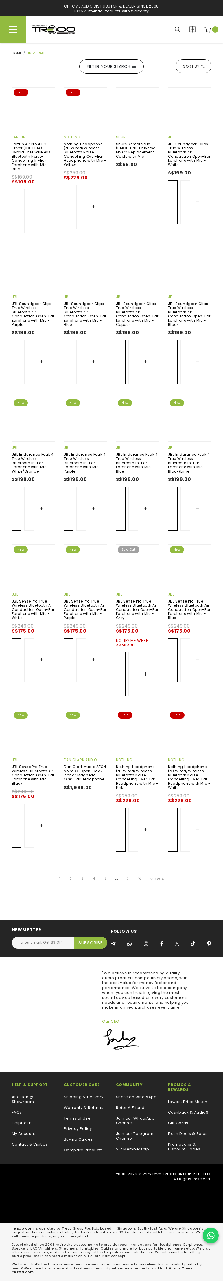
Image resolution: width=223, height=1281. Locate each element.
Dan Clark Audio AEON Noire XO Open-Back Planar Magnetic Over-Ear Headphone (85, 773)
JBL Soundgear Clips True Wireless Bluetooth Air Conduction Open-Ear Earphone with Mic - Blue (85, 314)
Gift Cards (178, 1123)
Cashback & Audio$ (188, 1112)
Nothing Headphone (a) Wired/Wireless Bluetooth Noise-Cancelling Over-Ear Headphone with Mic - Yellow (85, 154)
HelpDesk (21, 1123)
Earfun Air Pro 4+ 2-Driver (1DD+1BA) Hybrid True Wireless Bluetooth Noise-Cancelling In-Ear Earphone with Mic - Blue (31, 156)
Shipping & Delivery (84, 1097)
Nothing (72, 137)
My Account (24, 1133)
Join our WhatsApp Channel (135, 1121)
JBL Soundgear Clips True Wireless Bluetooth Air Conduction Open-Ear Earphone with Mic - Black (189, 314)
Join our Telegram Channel (135, 1136)
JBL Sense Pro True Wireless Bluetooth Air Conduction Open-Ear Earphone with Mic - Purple (85, 609)
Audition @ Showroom (23, 1100)
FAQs (17, 1112)
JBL (171, 137)
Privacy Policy (78, 1128)
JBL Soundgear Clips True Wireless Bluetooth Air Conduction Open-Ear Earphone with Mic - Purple (33, 314)
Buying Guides (78, 1139)
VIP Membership (132, 1149)
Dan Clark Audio (80, 759)
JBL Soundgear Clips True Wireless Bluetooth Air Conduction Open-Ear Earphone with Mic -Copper (137, 314)
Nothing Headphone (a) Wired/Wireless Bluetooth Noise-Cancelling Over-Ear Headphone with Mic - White (189, 777)
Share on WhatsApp (136, 1097)
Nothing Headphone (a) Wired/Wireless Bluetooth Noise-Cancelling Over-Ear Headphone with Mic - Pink (137, 777)
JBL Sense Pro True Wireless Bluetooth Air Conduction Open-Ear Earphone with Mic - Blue (189, 609)
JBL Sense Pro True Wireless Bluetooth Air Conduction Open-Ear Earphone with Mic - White (33, 609)
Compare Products (192, 29)
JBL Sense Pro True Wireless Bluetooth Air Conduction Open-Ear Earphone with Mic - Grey (137, 609)
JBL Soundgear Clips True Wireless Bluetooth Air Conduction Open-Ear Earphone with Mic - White (189, 154)
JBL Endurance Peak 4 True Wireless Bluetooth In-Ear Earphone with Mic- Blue (137, 463)
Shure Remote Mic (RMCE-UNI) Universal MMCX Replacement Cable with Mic (136, 150)
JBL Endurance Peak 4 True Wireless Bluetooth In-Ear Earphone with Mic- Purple (85, 463)
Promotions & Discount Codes (184, 1147)
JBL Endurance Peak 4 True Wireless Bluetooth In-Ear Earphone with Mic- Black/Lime (189, 463)
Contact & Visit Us (30, 1144)
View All (159, 879)
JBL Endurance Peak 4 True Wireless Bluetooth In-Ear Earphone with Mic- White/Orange (33, 463)
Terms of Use (77, 1118)
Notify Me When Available (132, 643)
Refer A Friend (130, 1107)
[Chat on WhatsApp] (211, 1235)
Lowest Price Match (187, 1102)
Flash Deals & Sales (188, 1133)
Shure (122, 137)
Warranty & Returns (84, 1107)
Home (17, 53)
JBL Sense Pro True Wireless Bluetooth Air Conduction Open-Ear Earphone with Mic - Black (33, 775)
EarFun (19, 137)
